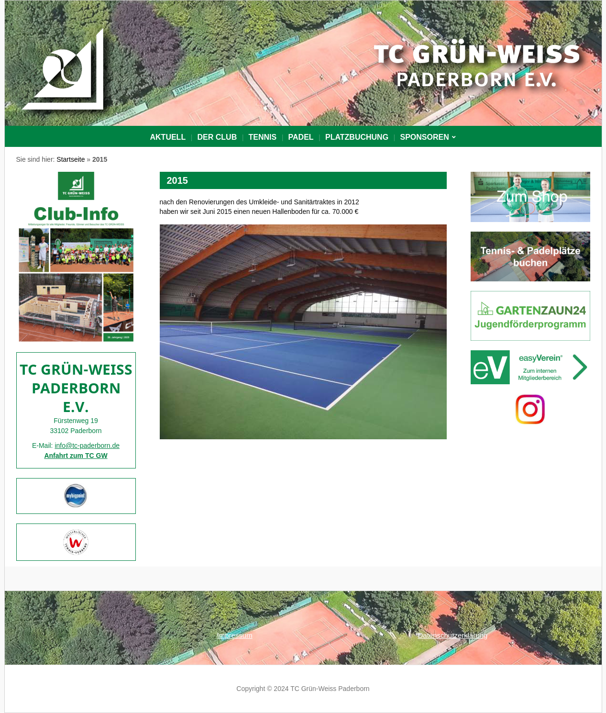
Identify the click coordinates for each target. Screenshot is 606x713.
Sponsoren (424, 137)
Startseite (70, 159)
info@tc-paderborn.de (87, 445)
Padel (301, 137)
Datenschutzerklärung (453, 635)
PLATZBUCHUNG (356, 137)
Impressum (235, 635)
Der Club (217, 137)
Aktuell (168, 137)
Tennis (263, 137)
